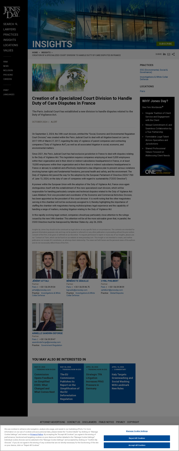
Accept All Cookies (137, 447)
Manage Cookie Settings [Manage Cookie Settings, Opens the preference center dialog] (137, 433)
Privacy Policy (36, 437)
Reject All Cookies (137, 440)
